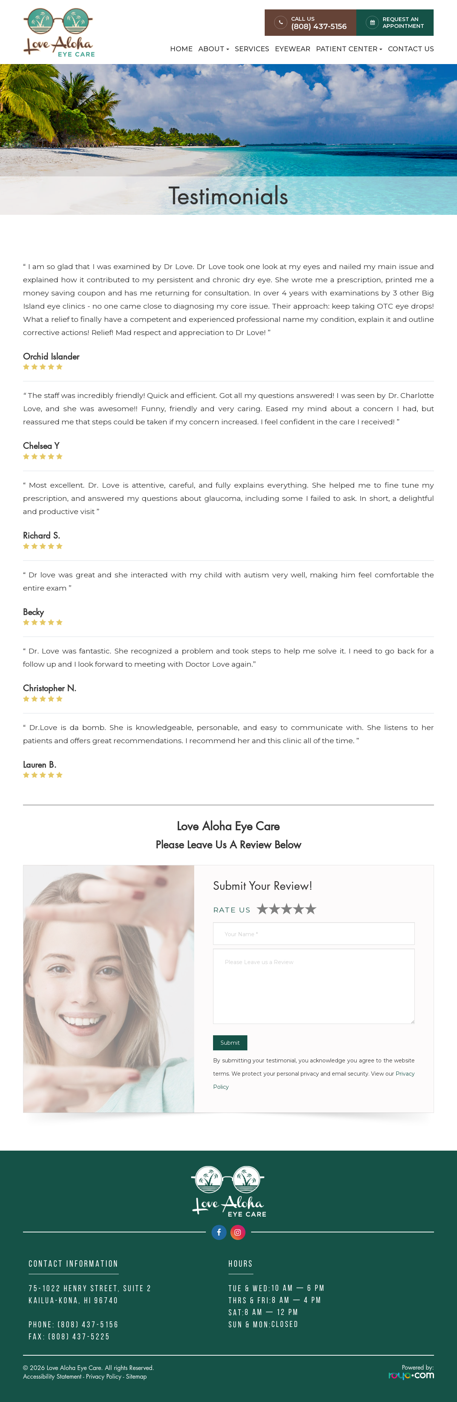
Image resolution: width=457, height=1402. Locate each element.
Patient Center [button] (349, 49)
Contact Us (411, 49)
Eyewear (292, 49)
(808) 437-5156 (319, 26)
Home (181, 49)
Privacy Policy (103, 1376)
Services (252, 49)
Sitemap (136, 1376)
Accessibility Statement (52, 1376)
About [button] (213, 49)
